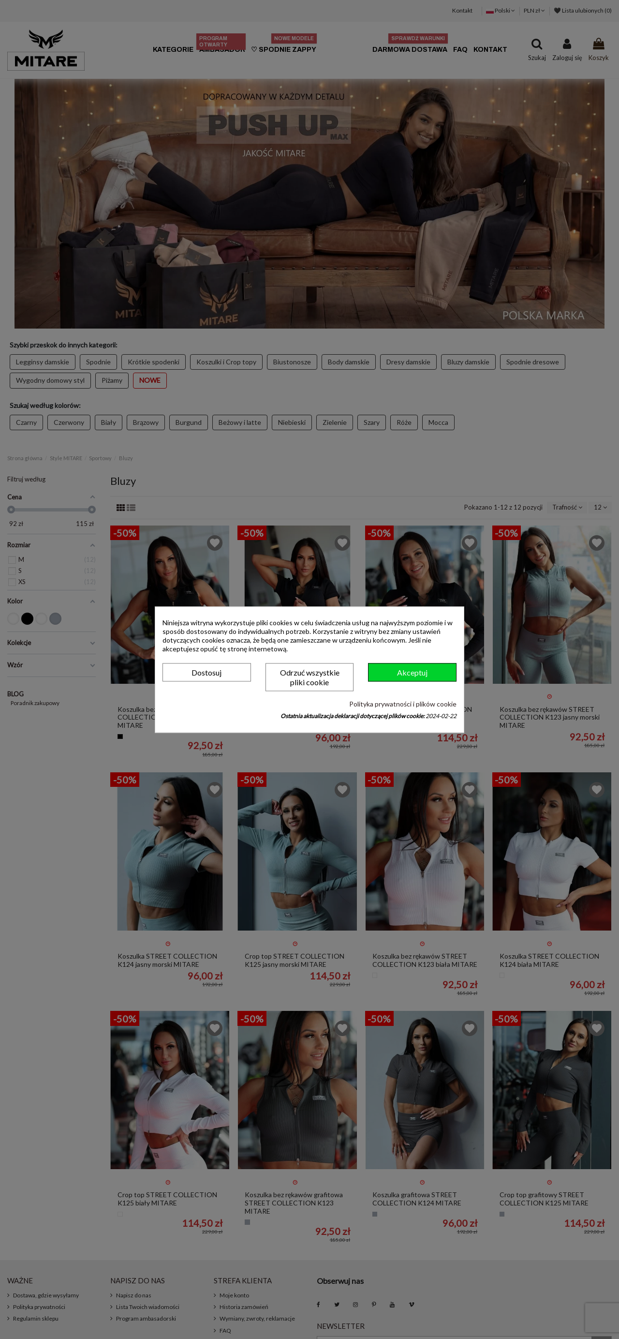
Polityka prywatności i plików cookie (403, 704)
